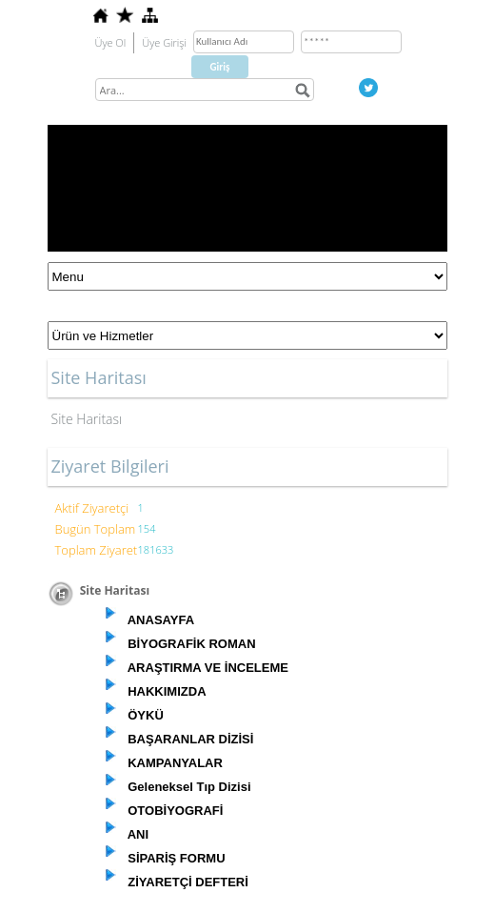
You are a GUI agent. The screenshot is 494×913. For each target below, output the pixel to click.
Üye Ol (111, 42)
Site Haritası (87, 419)
